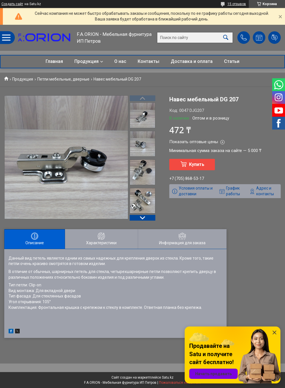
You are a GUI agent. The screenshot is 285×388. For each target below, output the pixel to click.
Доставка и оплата (192, 61)
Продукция (86, 61)
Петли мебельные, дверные (63, 79)
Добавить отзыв (274, 37)
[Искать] (226, 37)
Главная (54, 61)
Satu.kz (168, 377)
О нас (120, 61)
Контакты (148, 61)
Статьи (231, 61)
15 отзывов (236, 4)
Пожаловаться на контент (180, 383)
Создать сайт (12, 4)
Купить (196, 164)
